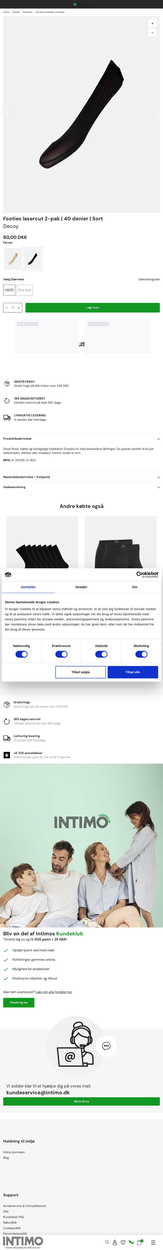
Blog (6, 1158)
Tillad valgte (81, 672)
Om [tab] (134, 587)
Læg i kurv (92, 307)
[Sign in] (114, 1242)
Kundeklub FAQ (13, 1217)
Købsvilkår (10, 1222)
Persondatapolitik (15, 1233)
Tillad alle (133, 672)
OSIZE (9, 290)
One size (24, 290)
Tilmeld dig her (19, 1002)
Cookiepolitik (12, 1228)
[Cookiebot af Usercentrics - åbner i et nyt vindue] (139, 574)
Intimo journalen (14, 1152)
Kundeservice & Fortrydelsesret (24, 1206)
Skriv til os (81, 1101)
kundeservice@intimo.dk (38, 1092)
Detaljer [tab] (81, 587)
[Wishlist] (123, 1242)
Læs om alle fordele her (54, 992)
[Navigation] (153, 1242)
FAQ (5, 1211)
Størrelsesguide (149, 279)
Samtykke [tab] (28, 587)
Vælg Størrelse (13, 279)
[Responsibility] (131, 1242)
